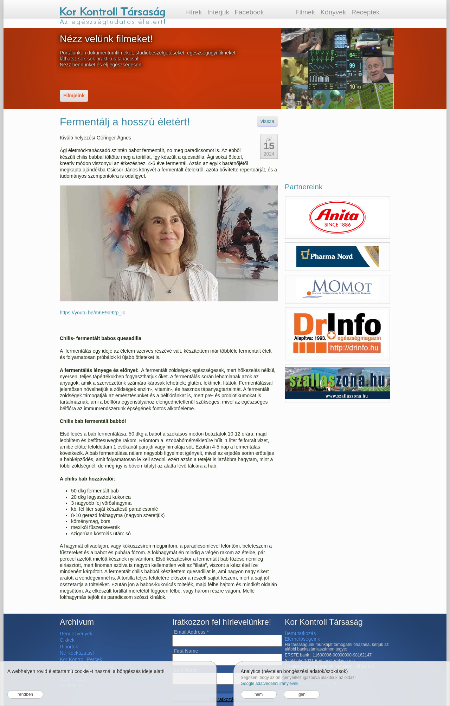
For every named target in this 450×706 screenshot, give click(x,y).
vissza (267, 121)
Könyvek (333, 12)
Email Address (191, 632)
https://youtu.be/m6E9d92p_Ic (92, 312)
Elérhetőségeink (302, 639)
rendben (25, 694)
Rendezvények (76, 633)
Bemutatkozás (300, 633)
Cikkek (67, 640)
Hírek (194, 12)
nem (259, 694)
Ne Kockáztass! (77, 653)
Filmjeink (74, 95)
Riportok (69, 646)
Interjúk (218, 12)
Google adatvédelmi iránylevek (269, 683)
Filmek (305, 12)
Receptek (366, 12)
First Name (186, 651)
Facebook (249, 12)
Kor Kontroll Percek (81, 659)
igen (301, 694)
